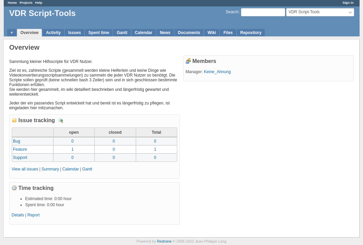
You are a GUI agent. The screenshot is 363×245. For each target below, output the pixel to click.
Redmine (164, 241)
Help (38, 2)
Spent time (98, 32)
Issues (74, 32)
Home (12, 2)
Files (227, 32)
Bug (16, 141)
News (165, 32)
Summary (50, 169)
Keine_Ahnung (217, 71)
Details (61, 121)
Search (232, 12)
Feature (20, 149)
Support (20, 157)
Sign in (348, 2)
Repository (251, 32)
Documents (189, 32)
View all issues (25, 169)
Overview (29, 32)
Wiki (212, 32)
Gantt (122, 32)
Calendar (143, 32)
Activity (53, 32)
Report (34, 215)
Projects (26, 2)
